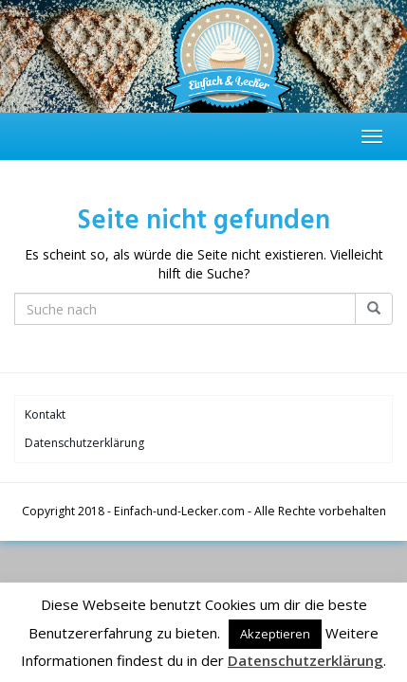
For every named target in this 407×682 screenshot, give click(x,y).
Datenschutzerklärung (84, 443)
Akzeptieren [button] (275, 633)
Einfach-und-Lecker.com (179, 511)
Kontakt (45, 414)
